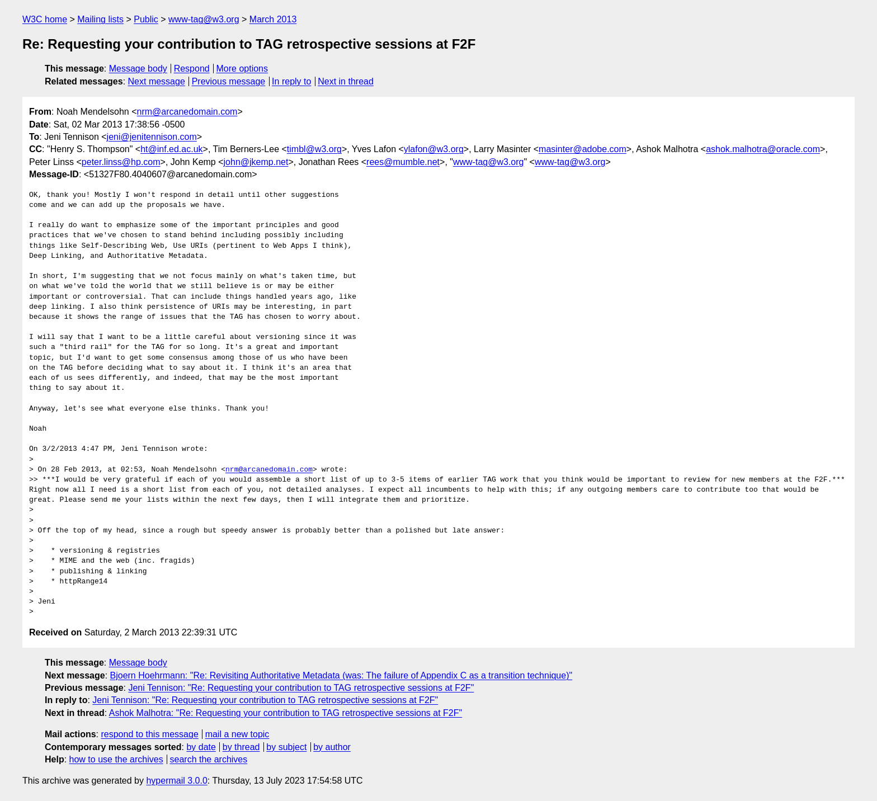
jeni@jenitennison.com (152, 137)
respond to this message (149, 734)
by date (200, 747)
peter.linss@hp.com (121, 162)
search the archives (209, 759)
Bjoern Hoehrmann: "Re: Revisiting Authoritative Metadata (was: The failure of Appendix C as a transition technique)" (341, 675)
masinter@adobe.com (582, 149)
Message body (138, 68)
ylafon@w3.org (434, 149)
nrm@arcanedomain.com (187, 111)
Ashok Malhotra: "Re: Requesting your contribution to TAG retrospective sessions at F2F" (286, 713)
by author (332, 747)
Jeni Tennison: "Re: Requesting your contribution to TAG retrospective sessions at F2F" (301, 687)
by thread (241, 747)
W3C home (44, 19)
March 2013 (273, 19)
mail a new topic (237, 734)
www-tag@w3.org (203, 19)
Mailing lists (100, 19)
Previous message (229, 81)
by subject (286, 747)
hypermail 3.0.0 (176, 780)
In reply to (291, 81)
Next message (156, 81)
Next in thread (346, 81)
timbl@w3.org (314, 149)
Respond (192, 68)
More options (242, 68)
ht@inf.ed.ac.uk (171, 149)
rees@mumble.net (403, 162)
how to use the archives (116, 759)
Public (146, 19)
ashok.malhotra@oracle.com (763, 149)
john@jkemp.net (256, 162)
